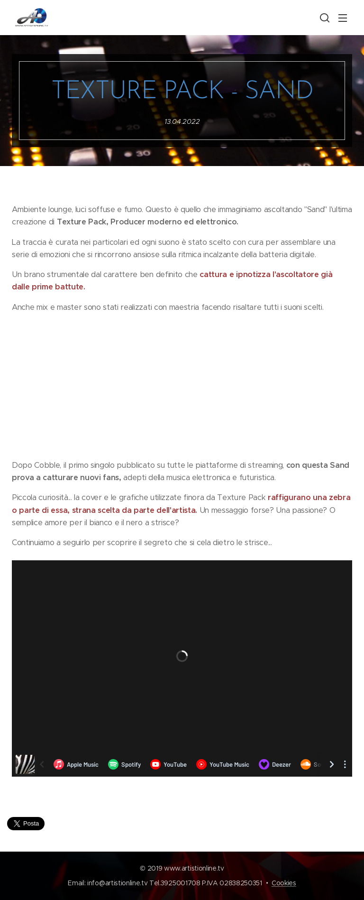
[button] (323, 17)
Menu (342, 18)
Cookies (284, 883)
